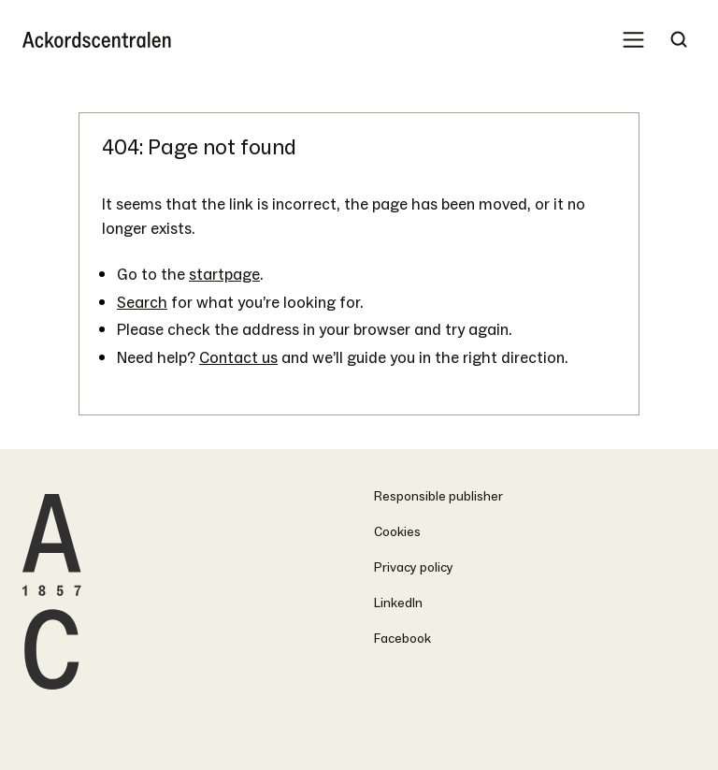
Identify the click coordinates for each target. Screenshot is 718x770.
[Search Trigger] (679, 39)
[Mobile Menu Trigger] (633, 39)
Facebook (402, 639)
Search (142, 302)
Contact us (238, 358)
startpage (224, 274)
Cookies (397, 532)
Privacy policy (413, 567)
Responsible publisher (438, 496)
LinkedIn (398, 603)
